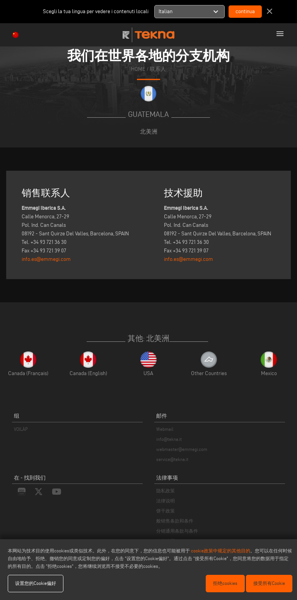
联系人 (158, 69)
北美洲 (148, 131)
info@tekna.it (169, 439)
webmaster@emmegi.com (181, 449)
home (138, 69)
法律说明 (165, 500)
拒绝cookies (225, 583)
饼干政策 (165, 510)
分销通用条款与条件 (177, 530)
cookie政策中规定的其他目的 (220, 550)
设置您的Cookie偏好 (35, 583)
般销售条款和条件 (174, 520)
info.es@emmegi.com (46, 259)
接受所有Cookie (269, 583)
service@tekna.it (172, 459)
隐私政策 (165, 490)
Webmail (164, 429)
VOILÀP (21, 429)
